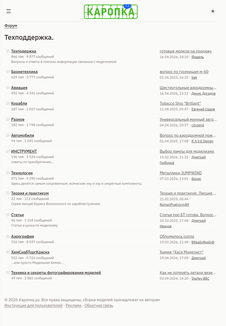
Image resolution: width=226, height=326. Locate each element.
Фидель (198, 57)
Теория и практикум (30, 193)
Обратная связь (98, 305)
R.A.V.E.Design (202, 141)
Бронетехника (24, 71)
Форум (11, 25)
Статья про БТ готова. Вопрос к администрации (188, 214)
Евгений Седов (203, 109)
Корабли (19, 103)
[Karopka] (111, 12)
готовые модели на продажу (186, 51)
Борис (196, 178)
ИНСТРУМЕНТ (24, 151)
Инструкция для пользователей (34, 305)
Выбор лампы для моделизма (187, 151)
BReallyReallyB (203, 242)
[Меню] (9, 11)
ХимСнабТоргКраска (30, 252)
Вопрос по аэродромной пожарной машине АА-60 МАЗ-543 (188, 135)
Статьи (17, 214)
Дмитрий (199, 258)
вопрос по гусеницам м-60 (184, 71)
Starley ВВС (200, 278)
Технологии (22, 172)
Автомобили (22, 135)
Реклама (73, 305)
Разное (17, 119)
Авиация (19, 87)
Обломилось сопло (177, 236)
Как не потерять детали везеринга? (188, 272)
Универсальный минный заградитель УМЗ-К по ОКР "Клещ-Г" (188, 119)
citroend (198, 125)
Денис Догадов (204, 93)
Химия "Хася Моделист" (181, 252)
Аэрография (22, 236)
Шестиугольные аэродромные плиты (188, 87)
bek (194, 77)
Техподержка (23, 51)
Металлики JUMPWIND (181, 172)
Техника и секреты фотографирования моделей (56, 272)
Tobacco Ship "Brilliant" (180, 103)
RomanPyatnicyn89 (174, 204)
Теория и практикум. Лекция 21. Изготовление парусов (188, 193)
